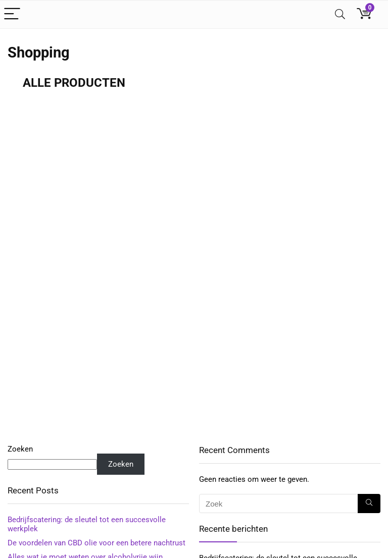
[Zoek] (369, 503)
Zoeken (20, 449)
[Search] (340, 14)
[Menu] (12, 14)
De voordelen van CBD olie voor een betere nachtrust (96, 542)
